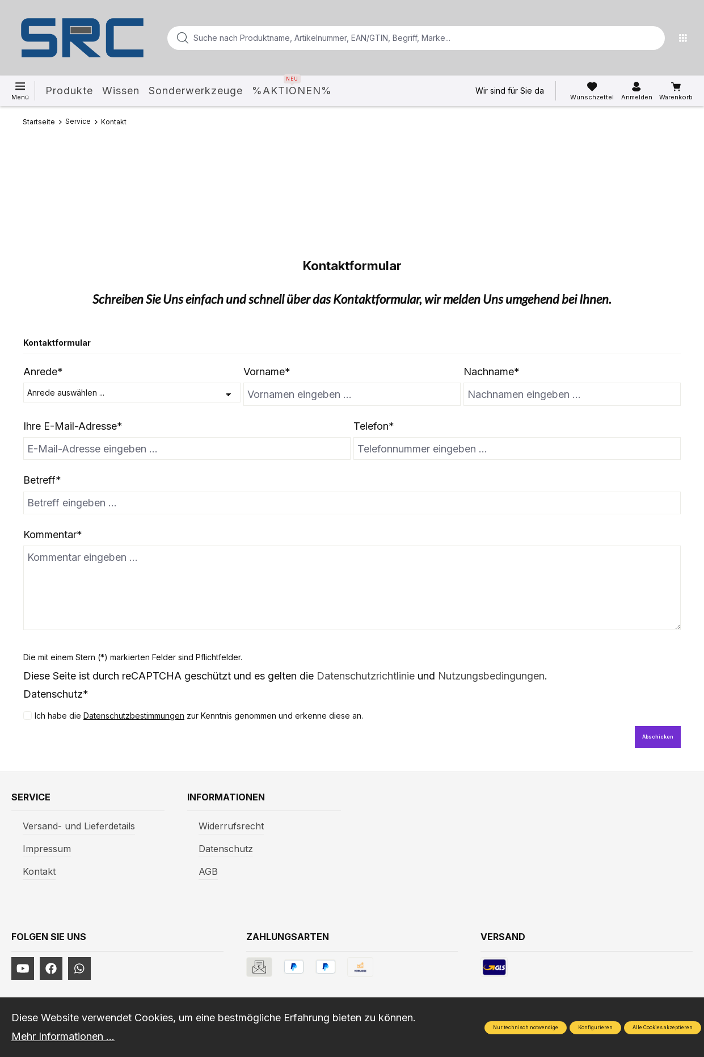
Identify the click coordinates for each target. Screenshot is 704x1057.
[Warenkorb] (676, 91)
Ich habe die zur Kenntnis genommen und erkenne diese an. (199, 715)
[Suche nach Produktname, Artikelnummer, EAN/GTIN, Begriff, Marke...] (398, 38)
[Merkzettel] (592, 91)
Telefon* (373, 426)
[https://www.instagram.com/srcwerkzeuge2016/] (79, 968)
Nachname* (491, 372)
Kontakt (39, 871)
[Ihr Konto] (636, 91)
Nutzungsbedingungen (491, 676)
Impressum (47, 848)
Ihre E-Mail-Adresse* (73, 426)
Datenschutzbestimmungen (133, 715)
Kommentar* (52, 534)
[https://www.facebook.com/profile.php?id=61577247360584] (51, 968)
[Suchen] (653, 38)
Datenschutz (226, 848)
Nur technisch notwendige (525, 1027)
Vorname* (266, 372)
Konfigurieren (595, 1027)
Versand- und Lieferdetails (79, 826)
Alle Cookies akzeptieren (663, 1027)
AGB (208, 871)
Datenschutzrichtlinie (366, 676)
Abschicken (657, 737)
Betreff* (42, 480)
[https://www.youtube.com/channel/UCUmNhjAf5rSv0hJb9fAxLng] (22, 968)
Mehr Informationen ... (63, 1036)
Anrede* (43, 372)
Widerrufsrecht (231, 826)
